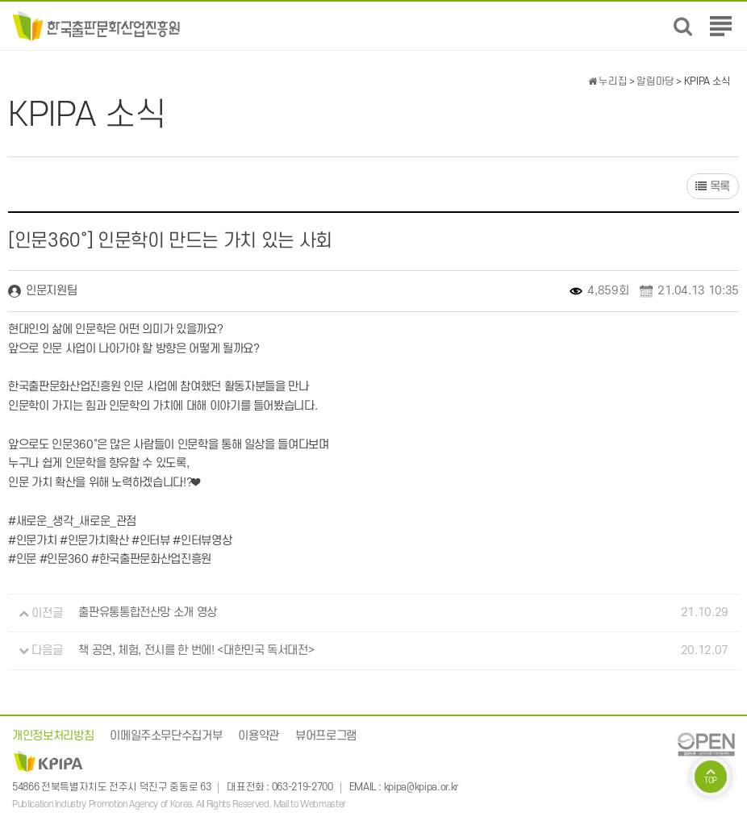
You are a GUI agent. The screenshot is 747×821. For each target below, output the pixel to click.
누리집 (607, 81)
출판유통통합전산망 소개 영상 (147, 613)
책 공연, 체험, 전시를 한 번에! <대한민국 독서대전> (196, 650)
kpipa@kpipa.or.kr (421, 787)
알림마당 (655, 81)
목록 (712, 187)
